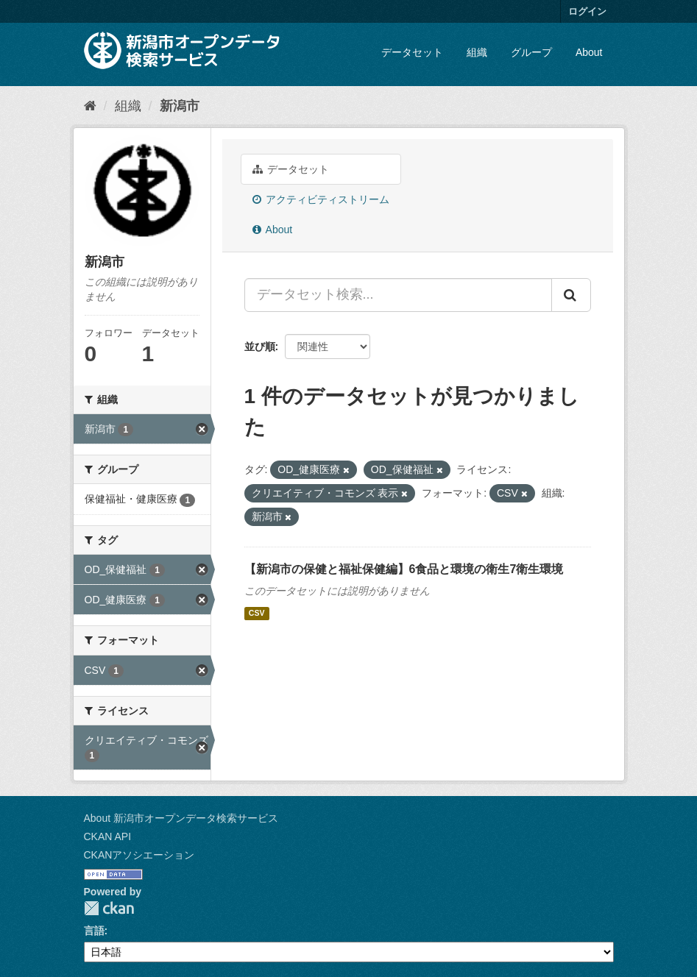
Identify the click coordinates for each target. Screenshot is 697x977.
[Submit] (571, 295)
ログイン (587, 11)
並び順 (259, 346)
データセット (412, 52)
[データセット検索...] (398, 295)
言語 (94, 931)
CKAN (109, 908)
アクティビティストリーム (321, 199)
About (589, 52)
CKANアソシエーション (139, 855)
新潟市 (179, 106)
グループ (531, 52)
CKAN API (108, 836)
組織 (477, 52)
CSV (257, 613)
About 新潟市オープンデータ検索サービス (181, 818)
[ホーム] (90, 106)
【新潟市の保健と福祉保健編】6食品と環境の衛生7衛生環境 (404, 569)
